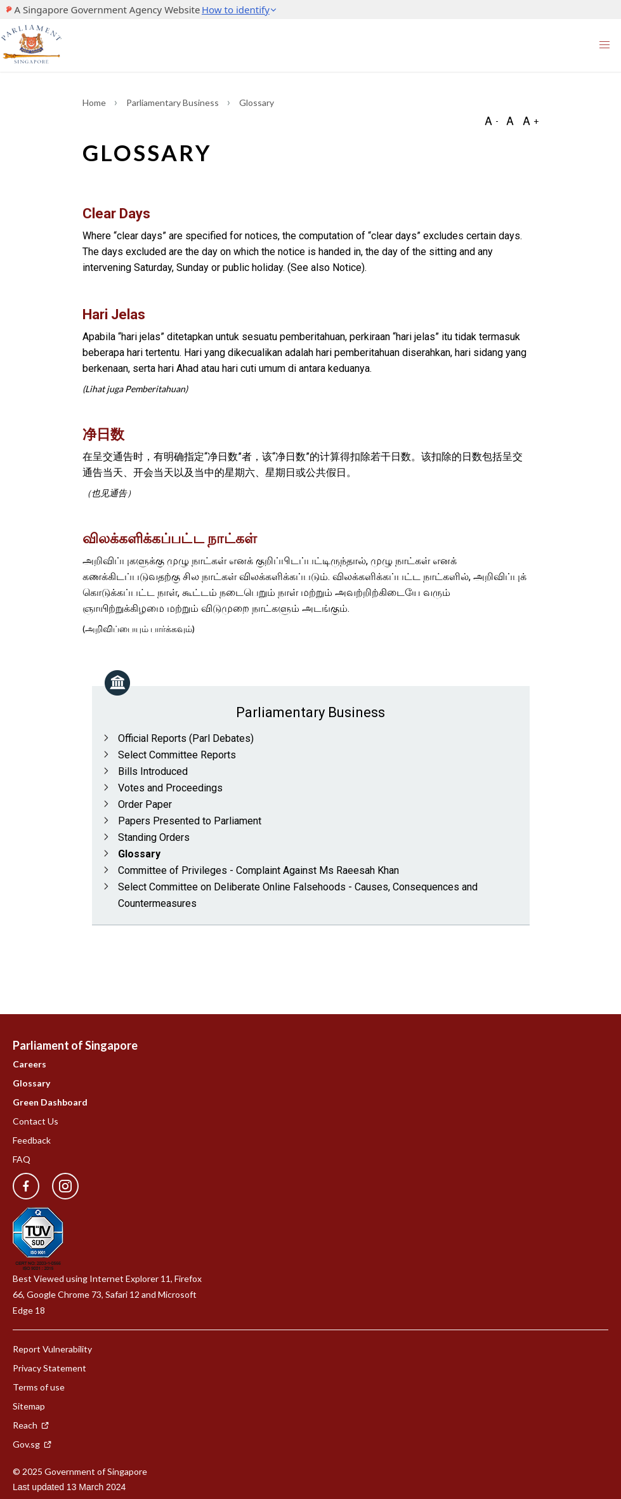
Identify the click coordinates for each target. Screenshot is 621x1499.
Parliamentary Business (173, 102)
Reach (31, 1425)
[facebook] (26, 1186)
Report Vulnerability (52, 1349)
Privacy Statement (49, 1368)
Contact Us (35, 1121)
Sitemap (29, 1406)
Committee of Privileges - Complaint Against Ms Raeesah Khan (258, 870)
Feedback (32, 1140)
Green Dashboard (50, 1102)
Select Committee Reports (177, 755)
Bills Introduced (153, 771)
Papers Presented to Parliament (189, 821)
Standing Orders (154, 837)
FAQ (21, 1159)
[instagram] (59, 1186)
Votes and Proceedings (170, 788)
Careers (29, 1064)
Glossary (139, 854)
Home (95, 102)
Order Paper (145, 804)
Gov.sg (32, 1444)
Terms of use (39, 1387)
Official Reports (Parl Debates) (186, 738)
